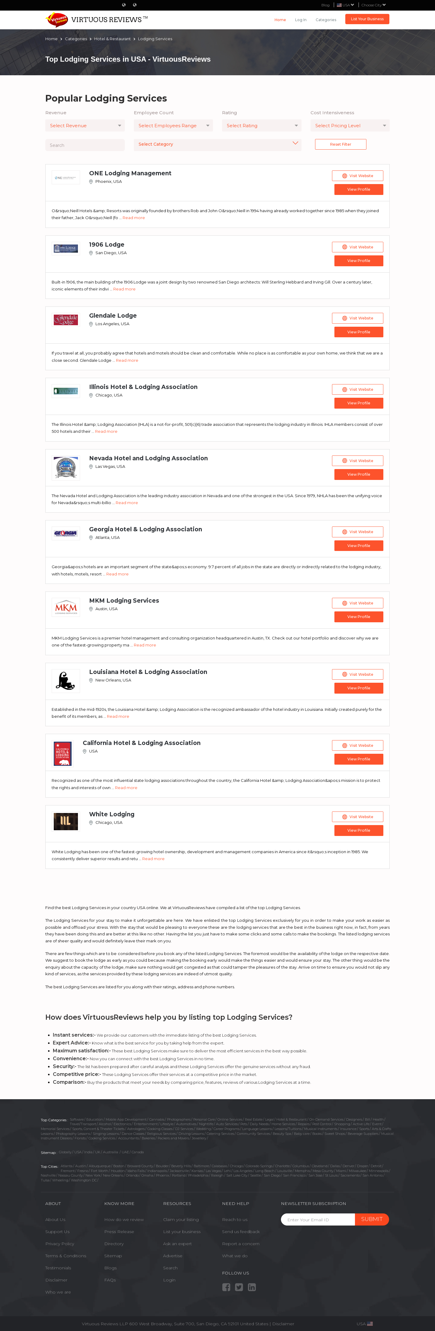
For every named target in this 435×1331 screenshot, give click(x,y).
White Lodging (111, 812)
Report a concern (240, 1242)
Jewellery (199, 1137)
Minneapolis (378, 1169)
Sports (364, 1127)
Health (378, 1118)
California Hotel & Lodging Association (142, 741)
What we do (235, 1254)
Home (280, 20)
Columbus (300, 1164)
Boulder (162, 1164)
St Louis (331, 1174)
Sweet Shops (334, 1132)
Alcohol (105, 1122)
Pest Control (321, 1122)
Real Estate (254, 1118)
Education (94, 1118)
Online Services (230, 1118)
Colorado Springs (259, 1164)
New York (92, 1174)
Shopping (342, 1122)
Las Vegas (213, 1169)
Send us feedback (241, 1229)
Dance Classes (133, 1132)
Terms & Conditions (65, 1254)
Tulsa (45, 1178)
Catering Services (220, 1132)
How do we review (124, 1217)
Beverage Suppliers (363, 1132)
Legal (269, 1118)
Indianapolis (157, 1169)
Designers (354, 1118)
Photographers (179, 1118)
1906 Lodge (106, 244)
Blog (325, 5)
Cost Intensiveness (332, 112)
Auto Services (227, 1122)
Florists (80, 1137)
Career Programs (227, 1127)
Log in (301, 20)
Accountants (128, 1137)
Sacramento (350, 1174)
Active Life (361, 1122)
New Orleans (113, 1174)
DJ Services (184, 1127)
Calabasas (219, 1164)
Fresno (82, 1169)
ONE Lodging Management (130, 173)
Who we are (58, 1290)
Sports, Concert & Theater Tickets (98, 1127)
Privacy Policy (59, 1242)
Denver (348, 1164)
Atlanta (66, 1164)
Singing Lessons (106, 1132)
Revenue (55, 112)
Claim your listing (181, 1217)
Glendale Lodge (113, 315)
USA (78, 1150)
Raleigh (217, 1174)
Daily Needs (259, 1122)
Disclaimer (56, 1278)
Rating (229, 112)
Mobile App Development (126, 1118)
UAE (125, 1150)
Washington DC (84, 1178)
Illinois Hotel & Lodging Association (143, 386)
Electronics (122, 1122)
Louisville (284, 1169)
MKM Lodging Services (124, 599)
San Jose (315, 1174)
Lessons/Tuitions (288, 1127)
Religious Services (161, 1132)
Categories (326, 20)
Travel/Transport (83, 1122)
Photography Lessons (73, 1132)
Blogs (110, 1266)
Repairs (304, 1122)
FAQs (110, 1278)
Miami (341, 1169)
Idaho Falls (136, 1169)
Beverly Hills (181, 1164)
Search (170, 1266)
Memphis (302, 1169)
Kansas (197, 1169)
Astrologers (136, 1127)
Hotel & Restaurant (291, 1118)
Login (169, 1278)
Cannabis (156, 1118)
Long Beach (265, 1169)
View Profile (357, 189)
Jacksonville (179, 1169)
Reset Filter (340, 144)
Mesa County (323, 1169)
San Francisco (294, 1174)
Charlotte (282, 1164)
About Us (55, 1217)
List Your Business (367, 19)
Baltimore (201, 1164)
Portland (178, 1174)
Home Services (283, 1122)
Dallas (335, 1164)
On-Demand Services (326, 1118)
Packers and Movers (173, 1137)
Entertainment (146, 1122)
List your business (182, 1229)
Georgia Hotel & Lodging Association (145, 528)
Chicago (236, 1164)
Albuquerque (100, 1164)
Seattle (255, 1174)
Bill (367, 1118)
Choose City (374, 5)
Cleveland (319, 1164)
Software (77, 1118)
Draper (362, 1164)
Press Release (119, 1229)
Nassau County (70, 1174)
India (88, 1150)
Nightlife (206, 1122)
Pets (243, 1122)
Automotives (186, 1122)
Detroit (376, 1164)
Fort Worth (99, 1169)
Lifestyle (166, 1122)
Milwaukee (357, 1169)
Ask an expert (177, 1242)
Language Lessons (257, 1127)
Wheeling (60, 1178)
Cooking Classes (159, 1127)
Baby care (302, 1132)
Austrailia (111, 1150)
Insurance (348, 1127)
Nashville (48, 1174)
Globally (65, 1150)
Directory (114, 1242)
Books (317, 1132)
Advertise (172, 1254)
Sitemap (113, 1254)
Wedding (203, 1127)
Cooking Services (102, 1137)
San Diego (272, 1174)
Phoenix (162, 1174)
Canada (138, 1150)
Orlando (132, 1174)
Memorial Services (55, 1127)
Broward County (140, 1164)
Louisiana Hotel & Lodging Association (148, 670)
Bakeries (148, 1137)
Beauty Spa (282, 1132)
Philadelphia (198, 1174)
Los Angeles (243, 1169)
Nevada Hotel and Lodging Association (148, 457)
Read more (134, 217)
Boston (118, 1164)
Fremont (68, 1169)
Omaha (147, 1174)
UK (97, 1150)
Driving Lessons (191, 1132)
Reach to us (234, 1217)
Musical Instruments (320, 1127)
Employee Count (154, 112)
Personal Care (204, 1118)
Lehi (227, 1169)
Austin (80, 1164)
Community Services (253, 1132)
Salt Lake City (236, 1174)
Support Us (57, 1229)
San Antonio (372, 1174)
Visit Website (357, 175)
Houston (118, 1169)
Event (377, 1122)
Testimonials (58, 1266)
